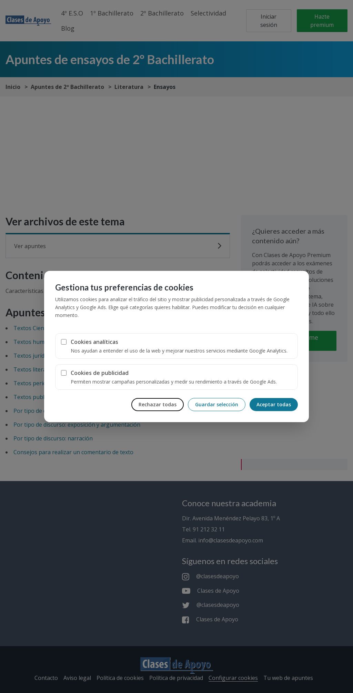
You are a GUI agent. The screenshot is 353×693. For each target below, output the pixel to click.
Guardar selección (216, 404)
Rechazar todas (157, 404)
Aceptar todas (273, 404)
